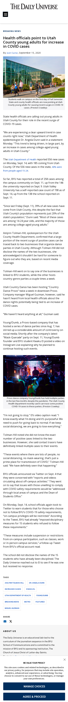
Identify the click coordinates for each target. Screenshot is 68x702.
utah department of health (18, 595)
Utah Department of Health (24, 159)
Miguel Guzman (12, 608)
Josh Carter (13, 52)
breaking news (12, 602)
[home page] (34, 8)
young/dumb (42, 595)
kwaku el (30, 589)
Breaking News (12, 31)
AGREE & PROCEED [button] (34, 696)
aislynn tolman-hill (14, 583)
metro (27, 602)
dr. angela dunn (36, 583)
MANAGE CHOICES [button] (34, 686)
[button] (65, 659)
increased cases (13, 589)
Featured (40, 602)
